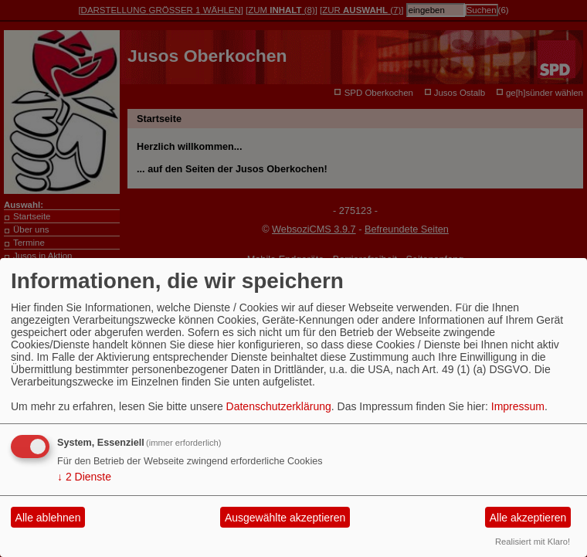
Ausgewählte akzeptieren (285, 517)
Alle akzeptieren (528, 517)
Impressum (518, 406)
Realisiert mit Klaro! (532, 541)
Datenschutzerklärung (278, 406)
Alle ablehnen (48, 517)
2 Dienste (84, 476)
